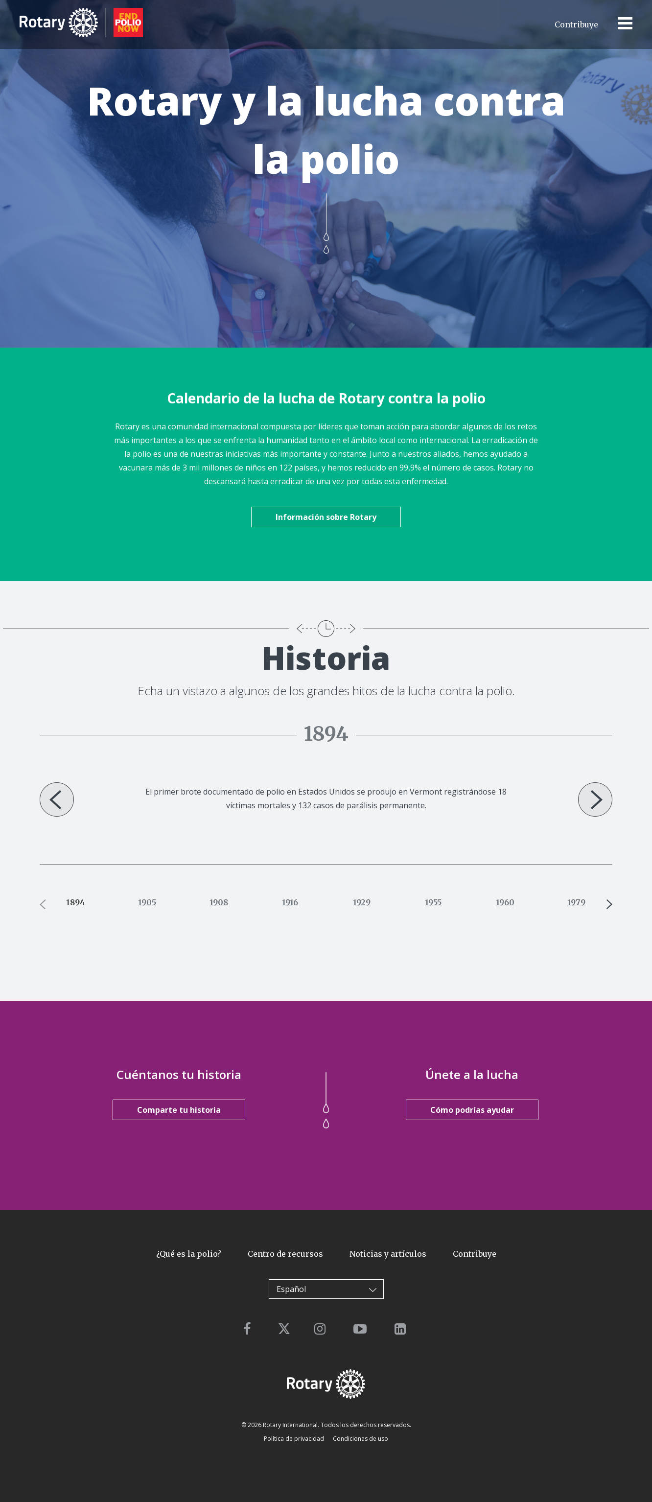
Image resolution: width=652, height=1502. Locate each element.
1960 (505, 902)
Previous (57, 799)
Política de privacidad (294, 1438)
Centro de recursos (285, 1254)
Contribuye (576, 24)
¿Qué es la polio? (188, 1254)
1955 (433, 902)
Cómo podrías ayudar (472, 1109)
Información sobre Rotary (326, 517)
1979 (576, 902)
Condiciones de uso (360, 1438)
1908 (219, 902)
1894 (75, 902)
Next (595, 799)
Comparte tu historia (179, 1109)
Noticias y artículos (387, 1254)
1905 (147, 902)
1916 (290, 902)
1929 (362, 902)
